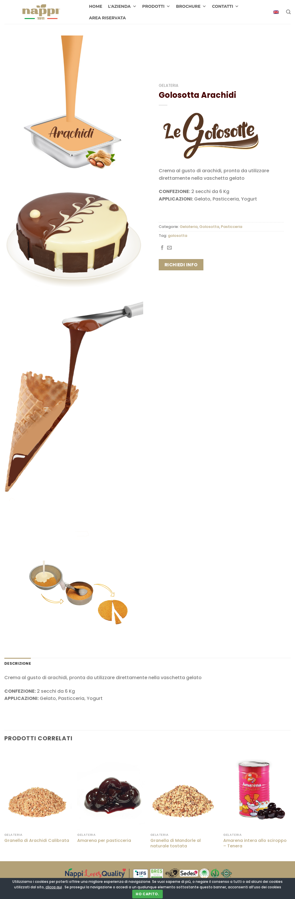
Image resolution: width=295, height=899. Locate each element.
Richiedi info (181, 265)
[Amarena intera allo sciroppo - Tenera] (257, 789)
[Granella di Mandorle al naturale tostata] (184, 789)
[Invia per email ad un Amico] (169, 247)
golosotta (177, 235)
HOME (95, 6)
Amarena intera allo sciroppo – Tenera (255, 843)
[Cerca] (288, 12)
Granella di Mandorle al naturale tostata (175, 843)
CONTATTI (225, 6)
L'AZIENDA (122, 6)
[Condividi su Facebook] (162, 247)
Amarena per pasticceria (104, 840)
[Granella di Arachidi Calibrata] (38, 789)
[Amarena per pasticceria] (111, 789)
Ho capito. (147, 893)
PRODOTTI (156, 6)
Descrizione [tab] (17, 663)
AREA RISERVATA (107, 17)
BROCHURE (191, 6)
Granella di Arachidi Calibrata (36, 840)
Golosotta (209, 226)
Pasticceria (231, 226)
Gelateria (168, 85)
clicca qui (54, 887)
